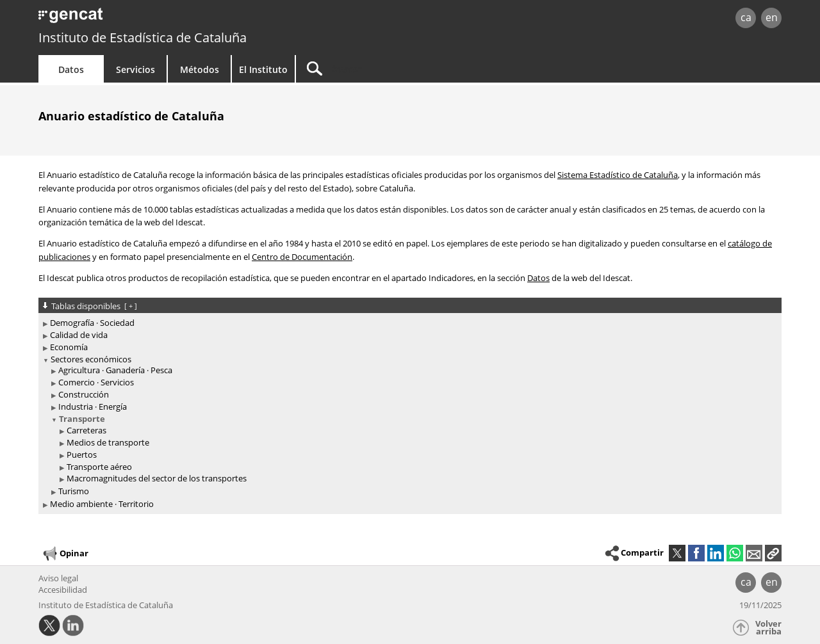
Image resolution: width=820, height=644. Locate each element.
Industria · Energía (92, 406)
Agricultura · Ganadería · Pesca (115, 370)
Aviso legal (58, 578)
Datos (71, 69)
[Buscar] (405, 69)
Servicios (135, 69)
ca (746, 17)
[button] (773, 553)
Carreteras (86, 430)
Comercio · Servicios (96, 382)
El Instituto (263, 69)
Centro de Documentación (302, 256)
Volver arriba (768, 628)
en (772, 17)
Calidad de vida (79, 335)
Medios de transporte (108, 442)
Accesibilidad (62, 589)
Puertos (82, 454)
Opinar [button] (65, 553)
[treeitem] (408, 323)
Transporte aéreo (99, 466)
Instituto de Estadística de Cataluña (142, 37)
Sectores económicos (91, 359)
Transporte (82, 418)
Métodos (199, 69)
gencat (187, 19)
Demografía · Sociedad (92, 322)
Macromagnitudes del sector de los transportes (157, 478)
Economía (69, 347)
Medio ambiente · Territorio (102, 504)
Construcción (83, 394)
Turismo (73, 491)
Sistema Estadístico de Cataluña (617, 175)
